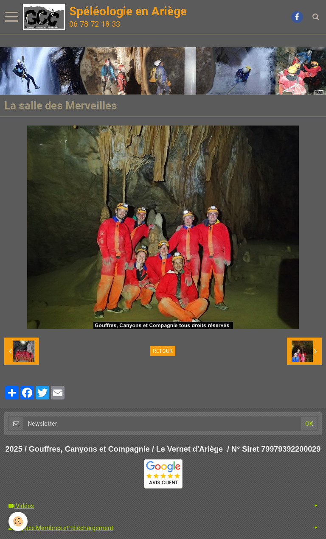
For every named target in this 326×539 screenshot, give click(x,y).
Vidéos (21, 506)
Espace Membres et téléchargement (60, 528)
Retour (163, 351)
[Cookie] (18, 521)
